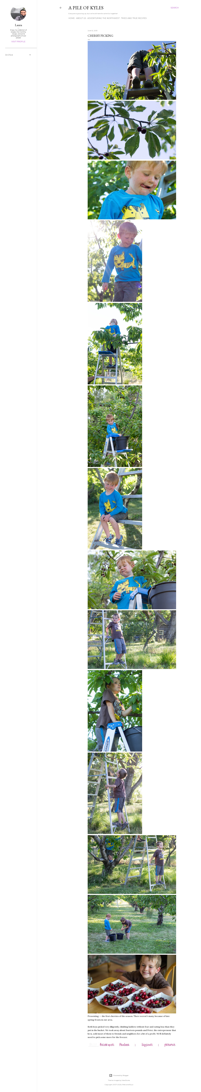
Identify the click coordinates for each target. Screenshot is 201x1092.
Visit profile (18, 41)
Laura (18, 25)
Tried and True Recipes (134, 18)
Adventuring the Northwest (103, 18)
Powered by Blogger (119, 1075)
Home (71, 18)
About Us (81, 18)
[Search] (175, 8)
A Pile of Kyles (85, 8)
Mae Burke (126, 1080)
